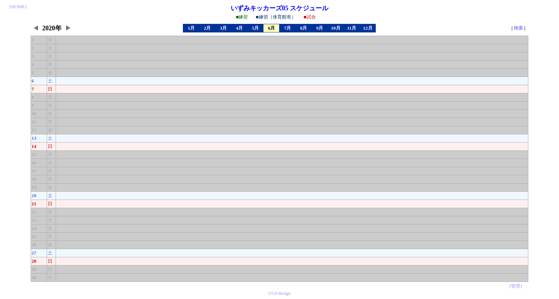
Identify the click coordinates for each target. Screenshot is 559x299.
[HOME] (18, 6)
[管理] (515, 286)
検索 (518, 28)
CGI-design (279, 293)
